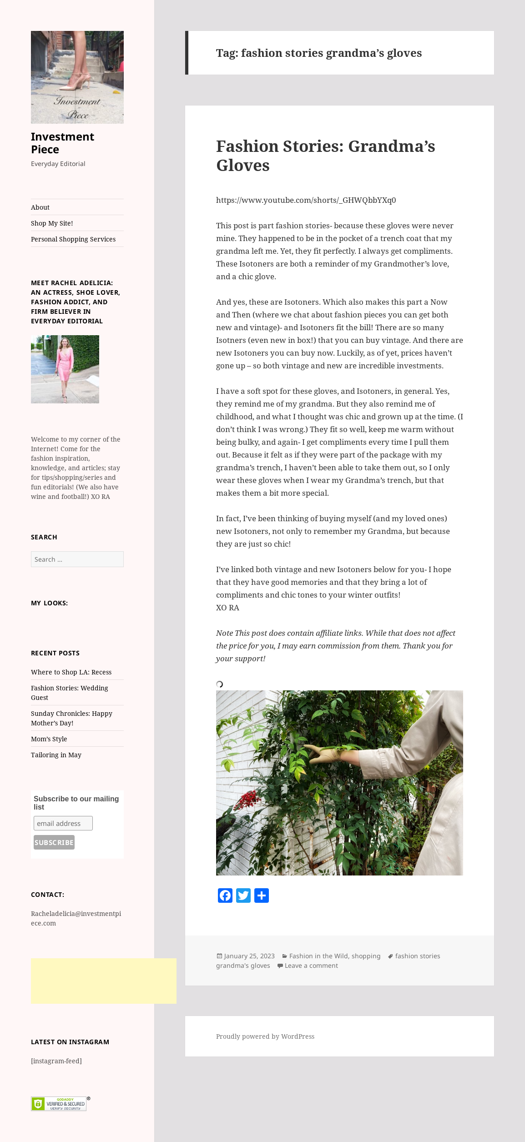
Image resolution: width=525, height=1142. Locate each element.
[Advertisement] (104, 981)
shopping (366, 955)
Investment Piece (62, 142)
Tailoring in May (56, 754)
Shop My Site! (52, 223)
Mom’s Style (49, 739)
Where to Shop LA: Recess (71, 672)
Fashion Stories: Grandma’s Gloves (325, 155)
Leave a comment (311, 965)
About (40, 207)
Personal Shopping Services (73, 239)
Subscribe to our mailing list (76, 803)
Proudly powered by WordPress (265, 1036)
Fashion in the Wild (318, 955)
